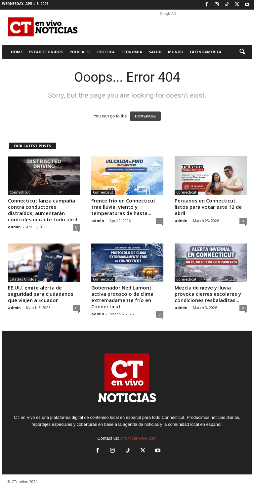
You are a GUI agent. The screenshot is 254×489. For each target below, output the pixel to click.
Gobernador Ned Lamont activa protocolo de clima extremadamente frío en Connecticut (122, 297)
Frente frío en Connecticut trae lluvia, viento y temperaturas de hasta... (123, 206)
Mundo (175, 51)
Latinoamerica (206, 51)
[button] (242, 52)
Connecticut (20, 192)
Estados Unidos (46, 51)
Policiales (80, 51)
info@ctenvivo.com (138, 438)
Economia (131, 51)
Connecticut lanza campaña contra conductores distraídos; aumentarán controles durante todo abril (42, 210)
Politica (106, 51)
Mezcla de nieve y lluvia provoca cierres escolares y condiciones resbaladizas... (208, 293)
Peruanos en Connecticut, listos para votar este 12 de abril (208, 206)
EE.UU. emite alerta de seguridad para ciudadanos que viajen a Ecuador (40, 293)
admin (14, 226)
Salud (155, 51)
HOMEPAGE (145, 116)
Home (16, 51)
